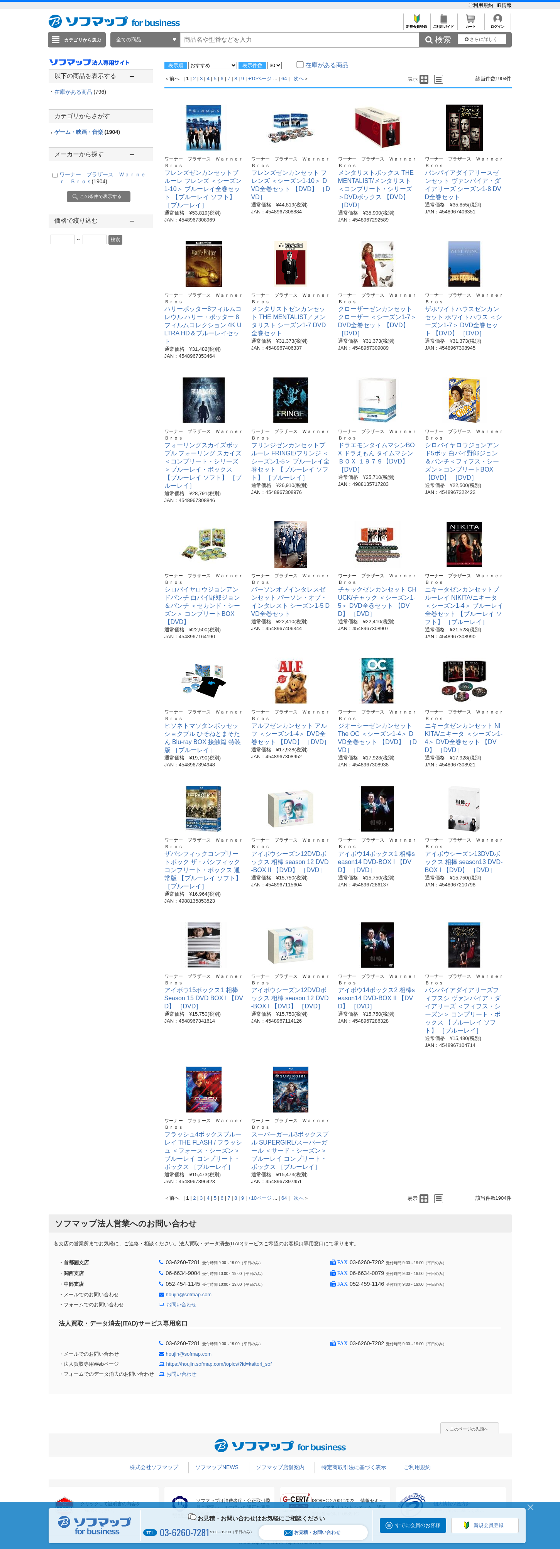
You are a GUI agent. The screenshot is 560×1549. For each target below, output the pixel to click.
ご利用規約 (481, 5)
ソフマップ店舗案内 (280, 1467)
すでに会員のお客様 (417, 1525)
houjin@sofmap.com (189, 1294)
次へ (299, 78)
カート (470, 24)
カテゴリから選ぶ (82, 40)
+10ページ (260, 78)
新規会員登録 (416, 24)
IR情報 (504, 5)
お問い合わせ (181, 1304)
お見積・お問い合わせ (312, 1532)
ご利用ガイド (443, 24)
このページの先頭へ (469, 1429)
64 (284, 78)
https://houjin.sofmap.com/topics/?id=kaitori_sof (219, 1364)
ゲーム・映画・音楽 (87, 132)
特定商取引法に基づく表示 (353, 1467)
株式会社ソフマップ (154, 1467)
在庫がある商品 (80, 92)
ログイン (497, 24)
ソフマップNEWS (217, 1467)
